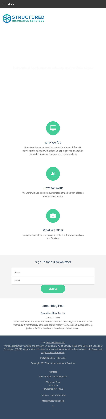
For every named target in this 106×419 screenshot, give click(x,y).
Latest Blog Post (53, 305)
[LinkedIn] (53, 406)
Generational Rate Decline (53, 313)
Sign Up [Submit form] (53, 288)
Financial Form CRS (55, 342)
